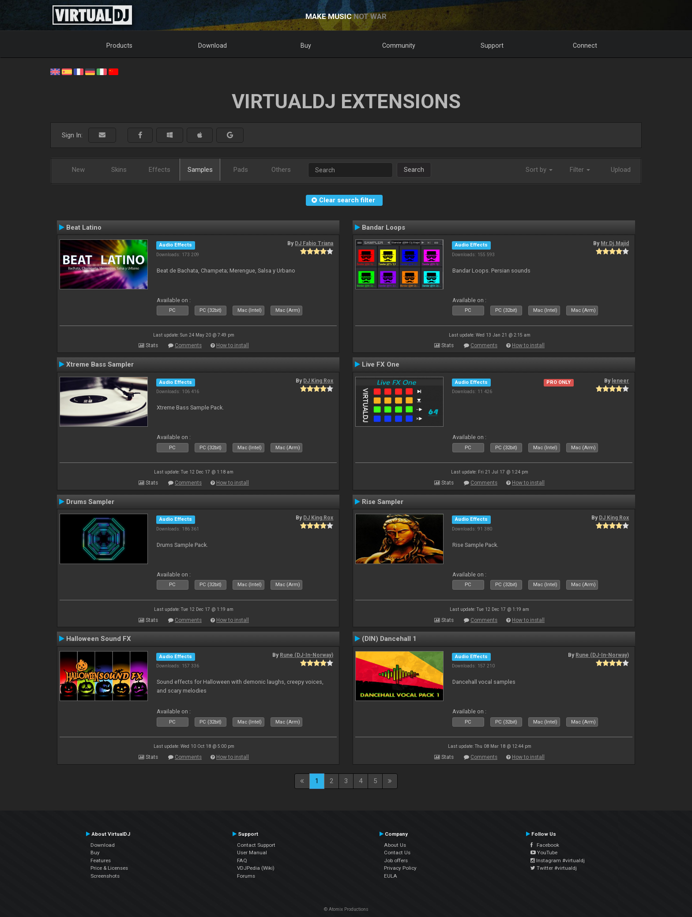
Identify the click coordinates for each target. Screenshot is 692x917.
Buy (306, 45)
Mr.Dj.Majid (615, 243)
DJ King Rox (318, 381)
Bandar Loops (383, 227)
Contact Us (397, 852)
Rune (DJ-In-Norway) (306, 655)
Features (100, 860)
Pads (240, 170)
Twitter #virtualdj (553, 868)
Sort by (539, 170)
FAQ (242, 860)
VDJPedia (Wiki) (256, 868)
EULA (390, 876)
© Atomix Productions (346, 909)
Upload (621, 170)
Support (492, 45)
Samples (200, 170)
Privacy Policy (400, 868)
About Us (395, 845)
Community (398, 45)
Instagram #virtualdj (557, 860)
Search (414, 170)
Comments (188, 345)
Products (119, 45)
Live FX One (380, 364)
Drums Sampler (90, 502)
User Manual (252, 852)
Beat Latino (84, 227)
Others (281, 170)
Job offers (396, 860)
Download (212, 45)
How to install (232, 345)
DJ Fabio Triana (314, 243)
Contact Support (256, 845)
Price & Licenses (109, 868)
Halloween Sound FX (98, 639)
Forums (246, 876)
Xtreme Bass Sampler (100, 364)
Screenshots (105, 876)
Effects (159, 170)
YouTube (543, 852)
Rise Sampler (382, 502)
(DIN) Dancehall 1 (389, 639)
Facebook (544, 845)
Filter (580, 170)
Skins (119, 170)
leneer (620, 381)
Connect (585, 45)
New (78, 170)
